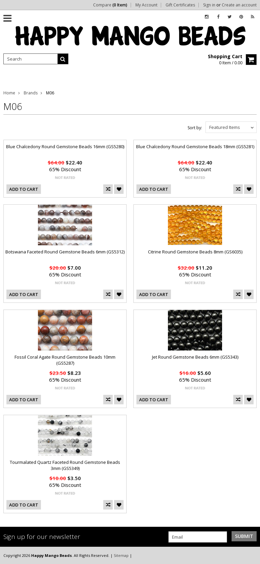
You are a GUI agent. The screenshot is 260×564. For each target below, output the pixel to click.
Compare (110, 5)
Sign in (209, 5)
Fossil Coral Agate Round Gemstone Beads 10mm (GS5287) (65, 360)
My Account (146, 5)
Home (9, 93)
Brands (31, 93)
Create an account (239, 5)
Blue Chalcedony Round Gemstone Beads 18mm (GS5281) (195, 146)
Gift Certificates (180, 5)
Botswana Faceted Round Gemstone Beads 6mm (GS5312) (65, 252)
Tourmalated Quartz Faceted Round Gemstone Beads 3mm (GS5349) (65, 465)
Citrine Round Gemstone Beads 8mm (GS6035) (195, 252)
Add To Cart (23, 189)
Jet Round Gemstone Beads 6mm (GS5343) (195, 357)
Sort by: (195, 128)
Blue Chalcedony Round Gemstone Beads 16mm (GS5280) (65, 146)
